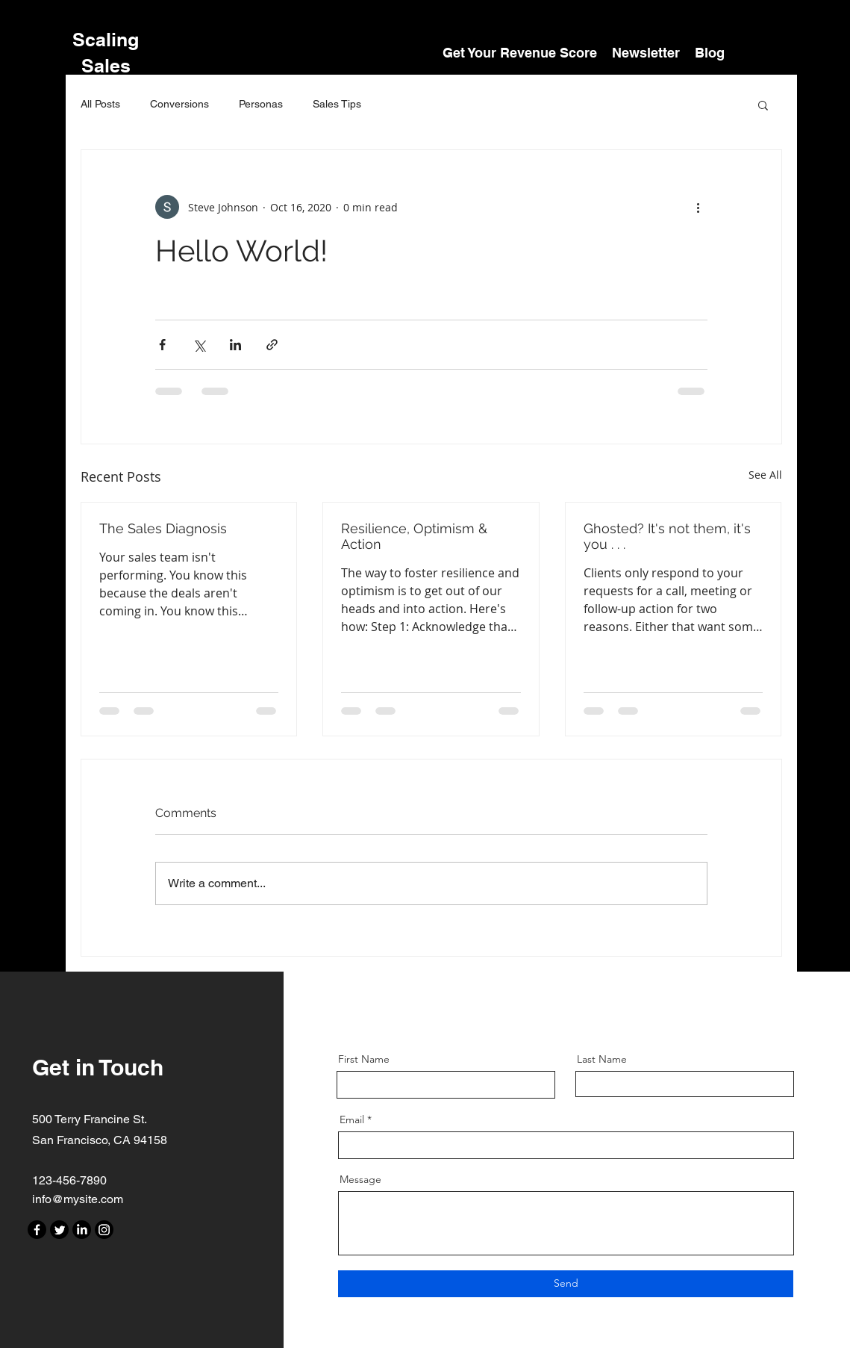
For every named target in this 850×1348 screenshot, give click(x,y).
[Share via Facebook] (162, 345)
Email (352, 1119)
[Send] (565, 1283)
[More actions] (698, 207)
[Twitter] (59, 1229)
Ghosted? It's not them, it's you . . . (667, 536)
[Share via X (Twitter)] (199, 345)
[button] (763, 105)
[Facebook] (37, 1229)
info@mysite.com (77, 1199)
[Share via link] (272, 345)
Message (360, 1179)
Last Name (602, 1059)
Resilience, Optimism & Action (414, 536)
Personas (261, 104)
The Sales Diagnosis (163, 528)
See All (765, 475)
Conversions (179, 104)
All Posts (100, 104)
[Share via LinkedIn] (235, 345)
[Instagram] (104, 1229)
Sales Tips (337, 104)
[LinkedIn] (81, 1229)
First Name (364, 1059)
